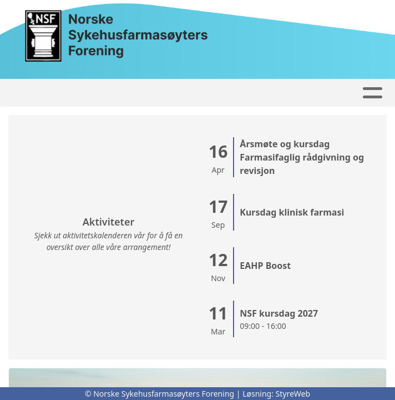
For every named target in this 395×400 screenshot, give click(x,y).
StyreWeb (293, 393)
